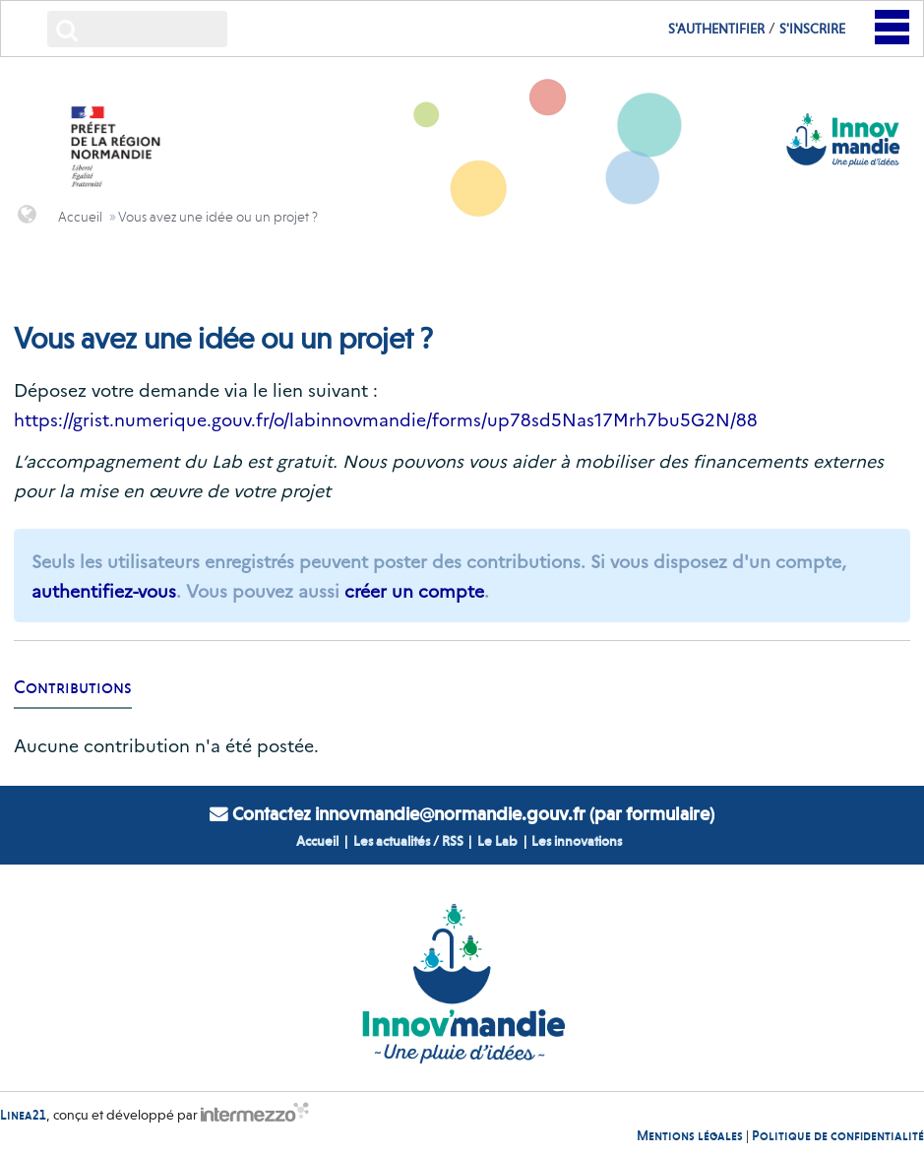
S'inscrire (812, 28)
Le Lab (497, 841)
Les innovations (576, 841)
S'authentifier (716, 28)
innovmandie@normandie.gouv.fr (450, 813)
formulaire (667, 813)
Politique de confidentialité (838, 1135)
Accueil (317, 841)
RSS (452, 841)
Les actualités (391, 841)
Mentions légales (690, 1135)
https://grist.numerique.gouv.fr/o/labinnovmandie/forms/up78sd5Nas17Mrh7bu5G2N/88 (386, 419)
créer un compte (414, 590)
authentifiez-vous (103, 590)
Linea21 (23, 1114)
